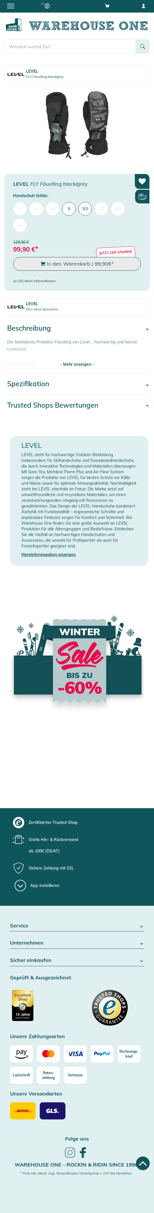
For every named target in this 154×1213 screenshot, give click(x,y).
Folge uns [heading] (77, 1138)
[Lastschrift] (21, 1075)
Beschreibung (29, 328)
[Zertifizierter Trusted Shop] (43, 1008)
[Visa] (75, 1053)
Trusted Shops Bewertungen (52, 405)
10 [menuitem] (101, 208)
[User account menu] (143, 5)
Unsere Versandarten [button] (36, 1094)
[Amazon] (21, 1053)
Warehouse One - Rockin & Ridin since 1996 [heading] (76, 1164)
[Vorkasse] (75, 1075)
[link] (70, 1156)
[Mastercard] (48, 1053)
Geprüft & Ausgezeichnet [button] (40, 978)
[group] (76, 822)
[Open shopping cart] (107, 5)
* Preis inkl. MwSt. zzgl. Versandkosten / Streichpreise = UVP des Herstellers (76, 1173)
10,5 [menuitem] (118, 208)
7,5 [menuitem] (20, 208)
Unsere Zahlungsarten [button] (37, 1037)
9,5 (85, 208)
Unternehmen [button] (77, 943)
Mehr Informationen (40, 281)
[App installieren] (37, 885)
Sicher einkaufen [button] (77, 960)
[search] (70, 46)
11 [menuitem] (20, 225)
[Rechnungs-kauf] (128, 1053)
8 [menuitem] (36, 208)
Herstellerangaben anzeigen (48, 554)
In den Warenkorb (77, 264)
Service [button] (77, 926)
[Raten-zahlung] (48, 1075)
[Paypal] (102, 1053)
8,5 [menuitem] (52, 208)
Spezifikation (28, 383)
